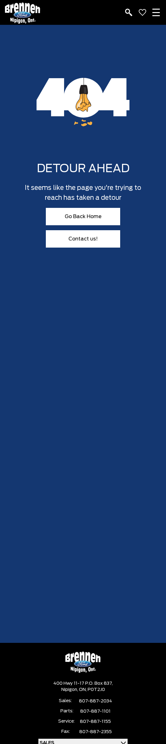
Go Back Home (83, 216)
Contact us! (83, 238)
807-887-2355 (95, 732)
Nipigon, (70, 690)
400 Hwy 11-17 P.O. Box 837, (83, 683)
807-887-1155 (95, 721)
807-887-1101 (95, 711)
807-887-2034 (95, 701)
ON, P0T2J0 (92, 690)
